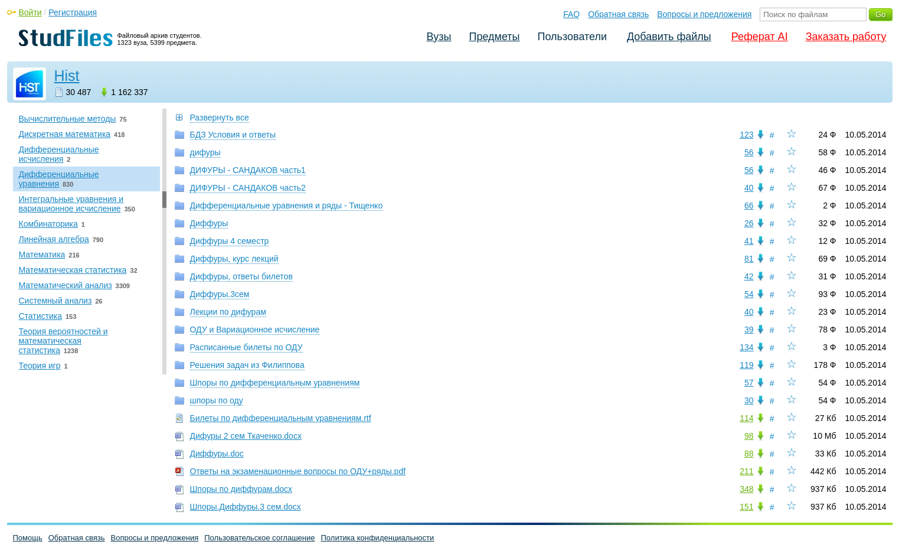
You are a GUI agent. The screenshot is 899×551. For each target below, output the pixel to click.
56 (749, 152)
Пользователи (572, 37)
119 (746, 365)
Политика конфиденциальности (377, 537)
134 (746, 347)
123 (746, 134)
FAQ (571, 14)
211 (746, 471)
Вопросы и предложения (704, 14)
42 (749, 276)
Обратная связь (618, 14)
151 (746, 506)
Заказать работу (846, 37)
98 (749, 436)
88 (749, 453)
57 (749, 382)
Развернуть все (219, 117)
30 (749, 400)
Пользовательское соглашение (259, 537)
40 (749, 188)
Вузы (439, 37)
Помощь (28, 537)
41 (749, 241)
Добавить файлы (669, 37)
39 (749, 329)
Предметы (494, 37)
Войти (30, 12)
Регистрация (72, 12)
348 (746, 489)
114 (746, 418)
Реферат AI (759, 37)
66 (749, 205)
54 (749, 294)
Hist (67, 75)
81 (749, 258)
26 (749, 223)
